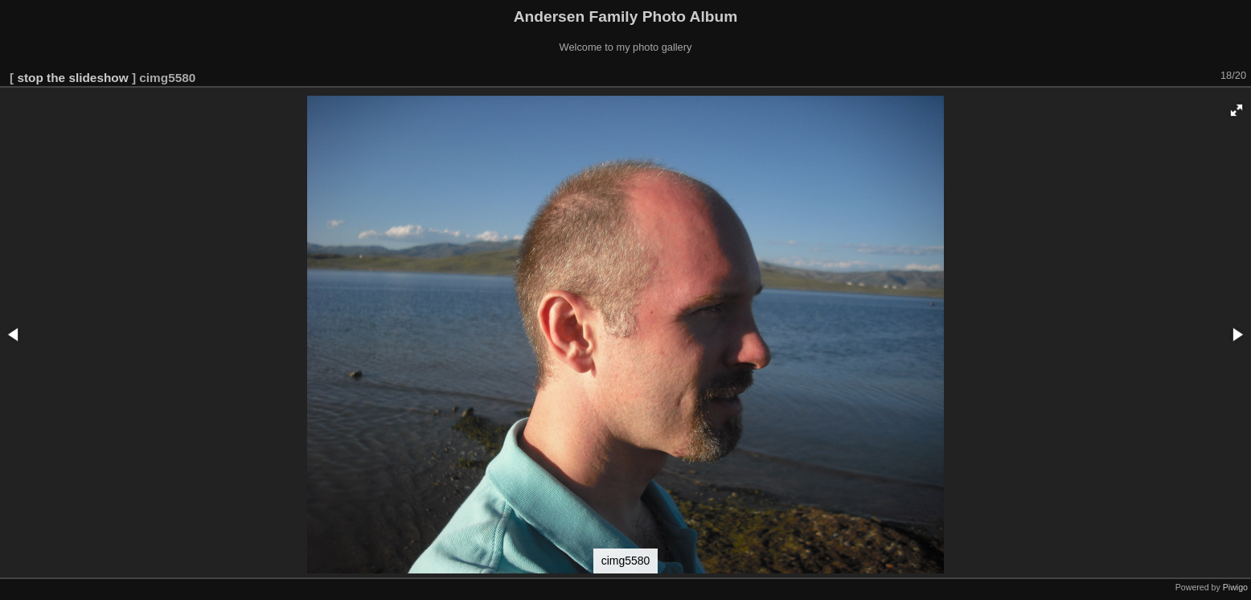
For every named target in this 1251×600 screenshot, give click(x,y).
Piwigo (1235, 587)
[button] (1236, 110)
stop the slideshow (72, 77)
